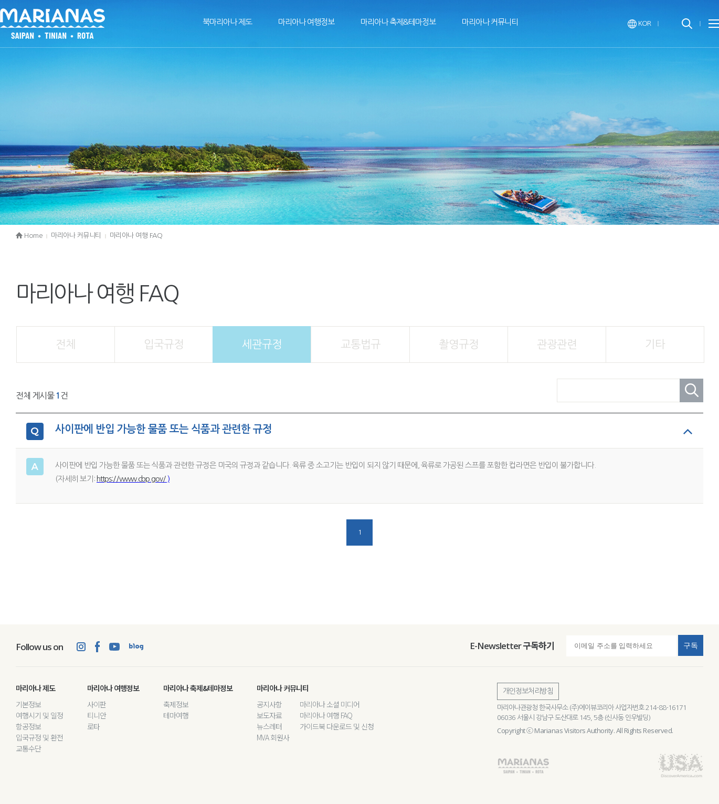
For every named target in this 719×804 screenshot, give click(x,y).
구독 (690, 645)
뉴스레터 (269, 726)
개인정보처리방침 (528, 691)
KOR (639, 23)
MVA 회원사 (273, 737)
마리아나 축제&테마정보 (398, 22)
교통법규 (360, 344)
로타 (93, 726)
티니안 (96, 715)
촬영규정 (459, 344)
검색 (691, 390)
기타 (655, 344)
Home (29, 235)
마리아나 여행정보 (306, 22)
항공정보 (28, 726)
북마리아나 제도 (227, 22)
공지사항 (269, 704)
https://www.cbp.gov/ (131, 479)
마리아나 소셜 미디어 (329, 704)
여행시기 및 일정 (39, 715)
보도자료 (269, 715)
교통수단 (28, 748)
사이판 (96, 704)
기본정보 (28, 704)
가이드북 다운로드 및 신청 (337, 726)
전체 (66, 344)
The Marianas (52, 23)
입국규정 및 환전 (39, 737)
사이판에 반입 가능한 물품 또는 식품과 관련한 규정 (163, 429)
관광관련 (557, 344)
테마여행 (175, 715)
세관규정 (262, 344)
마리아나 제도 (35, 688)
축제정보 (175, 704)
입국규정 (164, 344)
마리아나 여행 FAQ (136, 235)
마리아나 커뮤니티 (490, 22)
